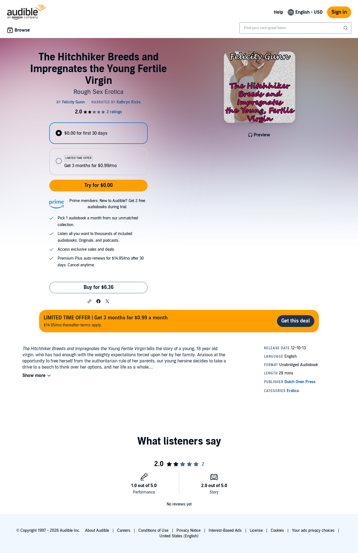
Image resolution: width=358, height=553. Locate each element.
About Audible (97, 530)
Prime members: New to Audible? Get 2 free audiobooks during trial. (107, 203)
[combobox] (295, 28)
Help (278, 12)
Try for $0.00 (98, 185)
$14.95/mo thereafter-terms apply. (106, 320)
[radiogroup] (98, 148)
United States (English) (179, 536)
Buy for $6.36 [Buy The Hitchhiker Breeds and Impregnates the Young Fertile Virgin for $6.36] (99, 287)
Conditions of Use (153, 530)
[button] (89, 301)
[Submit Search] (346, 28)
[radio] (98, 133)
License (256, 530)
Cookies (277, 530)
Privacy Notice (188, 530)
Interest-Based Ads (225, 530)
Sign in (339, 12)
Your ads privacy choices (313, 530)
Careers (123, 530)
